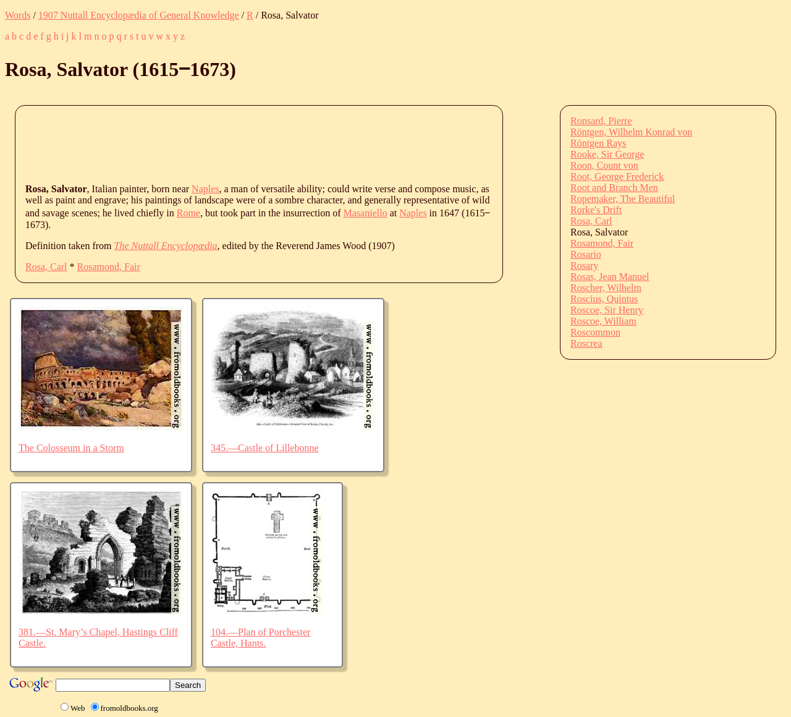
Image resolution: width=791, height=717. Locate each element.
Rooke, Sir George (607, 154)
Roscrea (586, 343)
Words (17, 15)
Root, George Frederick (617, 176)
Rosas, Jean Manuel (609, 276)
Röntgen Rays (598, 143)
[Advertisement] (250, 143)
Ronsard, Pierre (601, 121)
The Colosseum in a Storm (71, 448)
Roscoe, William (603, 321)
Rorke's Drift (596, 210)
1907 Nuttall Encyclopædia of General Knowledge (138, 15)
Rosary (584, 265)
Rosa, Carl (46, 266)
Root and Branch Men (614, 187)
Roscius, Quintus (604, 299)
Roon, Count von (604, 165)
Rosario (585, 254)
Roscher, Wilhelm (605, 287)
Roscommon (595, 332)
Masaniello (365, 213)
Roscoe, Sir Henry (606, 310)
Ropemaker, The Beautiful (622, 198)
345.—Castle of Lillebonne (265, 448)
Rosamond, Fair (108, 266)
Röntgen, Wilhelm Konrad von (631, 132)
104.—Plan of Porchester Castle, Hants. (260, 637)
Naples (205, 189)
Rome (188, 213)
